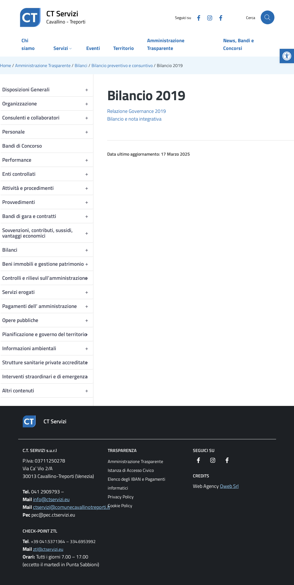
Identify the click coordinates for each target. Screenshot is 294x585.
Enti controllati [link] (47, 174)
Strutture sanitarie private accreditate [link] (47, 362)
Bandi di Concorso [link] (22, 146)
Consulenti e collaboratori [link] (47, 117)
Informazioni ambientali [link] (47, 348)
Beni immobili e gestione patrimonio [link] (47, 264)
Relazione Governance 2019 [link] (136, 111)
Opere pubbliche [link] (47, 320)
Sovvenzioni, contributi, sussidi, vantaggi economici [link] (47, 233)
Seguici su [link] (203, 450)
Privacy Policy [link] (121, 496)
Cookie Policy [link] (120, 505)
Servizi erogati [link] (47, 292)
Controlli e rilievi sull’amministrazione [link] (47, 278)
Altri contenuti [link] (47, 390)
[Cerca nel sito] (267, 17)
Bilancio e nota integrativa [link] (134, 119)
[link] (287, 56)
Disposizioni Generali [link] (47, 89)
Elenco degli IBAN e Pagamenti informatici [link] (136, 483)
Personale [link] (47, 132)
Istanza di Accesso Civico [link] (131, 470)
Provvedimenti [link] (47, 202)
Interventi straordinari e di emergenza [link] (47, 376)
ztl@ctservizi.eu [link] (48, 549)
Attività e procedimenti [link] (47, 188)
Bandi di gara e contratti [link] (47, 216)
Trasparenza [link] (122, 450)
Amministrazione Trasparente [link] (135, 461)
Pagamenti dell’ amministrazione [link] (47, 306)
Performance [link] (47, 160)
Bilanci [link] (47, 250)
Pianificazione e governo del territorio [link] (47, 334)
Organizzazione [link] (47, 103)
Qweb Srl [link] (229, 486)
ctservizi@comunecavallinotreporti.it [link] (71, 507)
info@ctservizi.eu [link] (51, 499)
